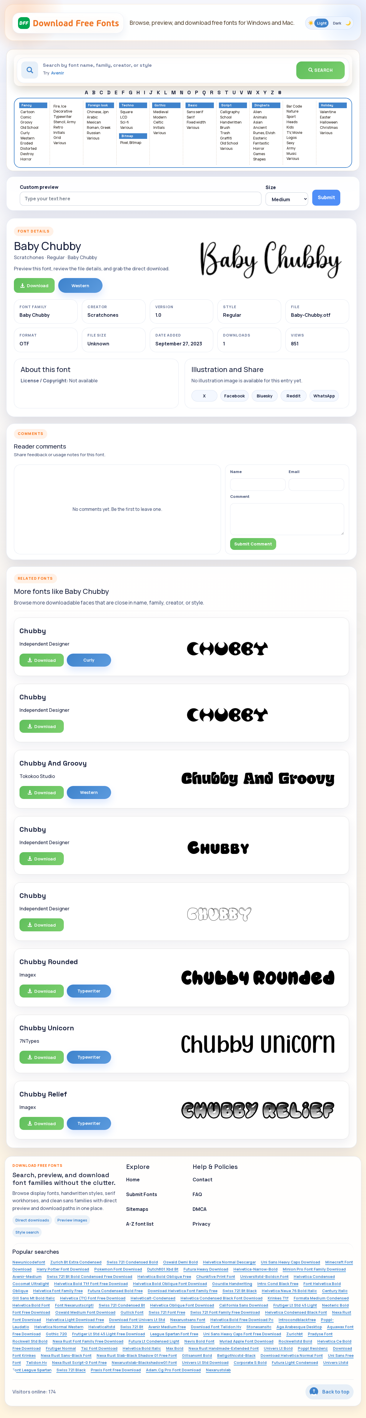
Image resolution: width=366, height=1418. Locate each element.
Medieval (160, 112)
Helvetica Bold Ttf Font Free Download (91, 1283)
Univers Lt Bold (278, 1348)
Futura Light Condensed (295, 1362)
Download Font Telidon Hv (216, 1326)
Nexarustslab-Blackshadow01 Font (144, 1362)
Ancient (260, 128)
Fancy (27, 105)
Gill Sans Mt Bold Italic (33, 1298)
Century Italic (335, 1290)
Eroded (26, 143)
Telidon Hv (36, 1362)
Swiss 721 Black (71, 1369)
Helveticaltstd (101, 1326)
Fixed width (196, 122)
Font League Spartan (31, 1369)
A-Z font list (140, 1224)
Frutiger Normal (61, 1348)
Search (320, 70)
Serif (191, 117)
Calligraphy (230, 112)
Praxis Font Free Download (116, 1369)
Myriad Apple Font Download (246, 1341)
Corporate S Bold (250, 1362)
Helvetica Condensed (314, 1276)
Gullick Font (132, 1312)
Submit (326, 197)
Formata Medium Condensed (321, 1298)
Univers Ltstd (335, 1362)
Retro (58, 127)
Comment (240, 496)
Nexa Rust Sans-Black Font (66, 1355)
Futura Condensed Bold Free (115, 1290)
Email (294, 471)
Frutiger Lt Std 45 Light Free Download (108, 1333)
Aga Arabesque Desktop (299, 1326)
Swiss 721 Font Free (167, 1312)
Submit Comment (253, 544)
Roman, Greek (98, 128)
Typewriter (62, 117)
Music (292, 154)
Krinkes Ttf (278, 1298)
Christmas (329, 128)
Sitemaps (137, 1209)
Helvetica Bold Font (31, 1305)
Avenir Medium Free (167, 1326)
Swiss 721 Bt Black (239, 1290)
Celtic (158, 122)
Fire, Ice (59, 106)
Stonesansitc (258, 1326)
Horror (26, 159)
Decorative (62, 111)
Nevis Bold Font (199, 1341)
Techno (127, 105)
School (226, 117)
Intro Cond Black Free (277, 1283)
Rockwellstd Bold (295, 1341)
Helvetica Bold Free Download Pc (242, 1319)
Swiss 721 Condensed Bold (132, 1262)
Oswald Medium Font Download (85, 1312)
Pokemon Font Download (118, 1269)
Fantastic (261, 143)
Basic (192, 105)
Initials (59, 133)
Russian (93, 133)
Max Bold (174, 1348)
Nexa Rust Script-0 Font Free (79, 1362)
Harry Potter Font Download (63, 1269)
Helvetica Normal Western (58, 1326)
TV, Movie (294, 133)
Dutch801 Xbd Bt (162, 1269)
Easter (325, 117)
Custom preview (39, 187)
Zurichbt (294, 1333)
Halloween (329, 122)
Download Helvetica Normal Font (292, 1355)
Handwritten (231, 122)
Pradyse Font (320, 1333)
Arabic (92, 117)
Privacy (201, 1224)
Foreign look (98, 105)
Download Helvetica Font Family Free (182, 1290)
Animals (260, 117)
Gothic (160, 105)
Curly (25, 133)
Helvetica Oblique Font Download (182, 1305)
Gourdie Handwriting (232, 1283)
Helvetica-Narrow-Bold (255, 1269)
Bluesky (265, 396)
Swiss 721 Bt (131, 1326)
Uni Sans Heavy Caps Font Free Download (242, 1333)
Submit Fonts (141, 1194)
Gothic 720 (56, 1333)
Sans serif (195, 112)
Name (236, 471)
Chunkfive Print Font (215, 1276)
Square (126, 112)
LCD (123, 117)
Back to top (329, 1391)
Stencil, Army (64, 122)
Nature (292, 111)
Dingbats (262, 105)
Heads (292, 122)
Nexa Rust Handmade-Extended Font (223, 1348)
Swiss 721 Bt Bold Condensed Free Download (89, 1276)
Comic (25, 117)
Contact (202, 1179)
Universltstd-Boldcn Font (264, 1276)
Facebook (234, 396)
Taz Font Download (99, 1348)
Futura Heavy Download (205, 1269)
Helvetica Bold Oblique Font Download (170, 1283)
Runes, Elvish (264, 133)
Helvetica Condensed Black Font (296, 1312)
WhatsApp (324, 396)
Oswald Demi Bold (180, 1262)
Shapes (259, 159)
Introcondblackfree (297, 1319)
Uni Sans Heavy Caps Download (290, 1262)
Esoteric (260, 138)
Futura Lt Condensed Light (153, 1341)
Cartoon (27, 112)
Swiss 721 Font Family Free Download (225, 1312)
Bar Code (294, 106)
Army (291, 148)
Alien (257, 112)
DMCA (199, 1209)
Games (259, 154)
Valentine (328, 112)
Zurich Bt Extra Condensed (76, 1262)
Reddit (294, 396)
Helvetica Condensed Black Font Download (221, 1298)
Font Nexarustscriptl (74, 1305)
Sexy (290, 143)
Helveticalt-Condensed (153, 1298)
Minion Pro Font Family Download (314, 1269)
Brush (225, 128)
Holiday (327, 105)
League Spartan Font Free (174, 1333)
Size (271, 187)
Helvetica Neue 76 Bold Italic (289, 1290)
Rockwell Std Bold (30, 1341)
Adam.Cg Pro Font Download (173, 1369)
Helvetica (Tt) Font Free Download (93, 1298)
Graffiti (226, 138)
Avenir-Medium (27, 1276)
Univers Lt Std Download (205, 1362)
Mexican (94, 122)
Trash (225, 133)
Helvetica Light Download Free (75, 1319)
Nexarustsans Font (187, 1319)
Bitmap (127, 136)
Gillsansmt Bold (197, 1355)
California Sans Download (243, 1305)
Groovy (26, 122)
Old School (29, 128)
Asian (258, 122)
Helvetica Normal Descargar (229, 1262)
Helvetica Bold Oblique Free (164, 1276)
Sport (291, 117)
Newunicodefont (28, 1262)
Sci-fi (124, 122)
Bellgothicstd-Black (236, 1355)
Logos (292, 138)
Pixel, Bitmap (130, 143)
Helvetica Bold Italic (142, 1348)
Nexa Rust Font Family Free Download (88, 1341)
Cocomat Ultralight (30, 1283)
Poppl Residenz (313, 1348)
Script (226, 105)
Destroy (27, 154)
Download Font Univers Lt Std (137, 1319)
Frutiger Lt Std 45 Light (295, 1305)
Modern (160, 117)
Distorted (28, 149)
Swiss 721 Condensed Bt (122, 1305)
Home (133, 1179)
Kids (290, 127)
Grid (57, 138)
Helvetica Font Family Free (58, 1290)
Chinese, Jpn (98, 112)
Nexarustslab (218, 1369)
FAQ (197, 1194)
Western (27, 138)
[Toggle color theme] (329, 23)
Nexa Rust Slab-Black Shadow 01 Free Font (137, 1355)
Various (59, 143)
